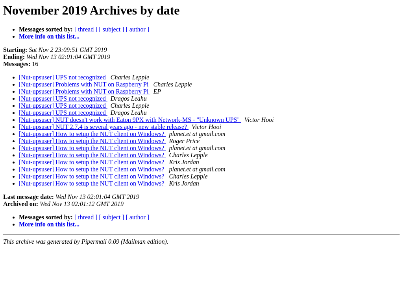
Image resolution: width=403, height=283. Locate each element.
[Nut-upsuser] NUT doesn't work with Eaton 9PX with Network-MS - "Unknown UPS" (130, 119)
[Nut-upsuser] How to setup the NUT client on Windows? (92, 133)
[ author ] (138, 29)
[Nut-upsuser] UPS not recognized (63, 77)
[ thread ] (86, 29)
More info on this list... (49, 36)
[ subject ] (111, 29)
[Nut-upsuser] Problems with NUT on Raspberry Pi (84, 84)
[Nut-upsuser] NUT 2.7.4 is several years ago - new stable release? (104, 126)
